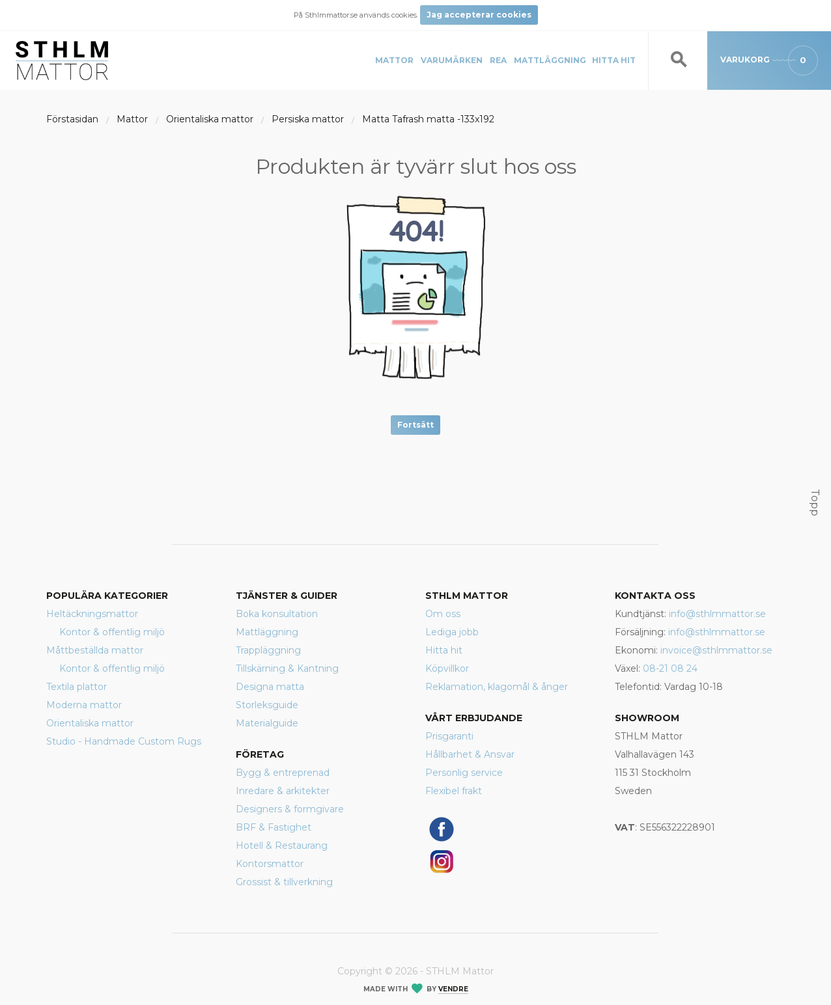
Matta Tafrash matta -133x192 (428, 119)
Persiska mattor (308, 119)
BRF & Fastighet (273, 827)
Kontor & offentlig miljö (112, 632)
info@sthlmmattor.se (717, 614)
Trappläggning (268, 650)
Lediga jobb (452, 632)
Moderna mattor (84, 705)
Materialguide (267, 723)
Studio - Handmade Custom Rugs (123, 741)
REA (498, 60)
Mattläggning (550, 60)
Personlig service (464, 772)
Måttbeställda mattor (94, 650)
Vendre (453, 989)
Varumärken (452, 60)
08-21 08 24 (670, 668)
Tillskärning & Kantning (287, 668)
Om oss (442, 614)
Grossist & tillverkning (284, 882)
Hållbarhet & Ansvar (469, 754)
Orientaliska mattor (209, 119)
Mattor (394, 60)
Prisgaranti (449, 736)
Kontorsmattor (269, 864)
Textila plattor (76, 687)
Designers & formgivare (290, 809)
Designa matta (270, 687)
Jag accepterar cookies (479, 15)
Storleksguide (267, 705)
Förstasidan (72, 119)
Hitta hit (614, 60)
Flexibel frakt (453, 791)
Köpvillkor (447, 668)
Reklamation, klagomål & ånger (496, 687)
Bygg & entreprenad (283, 772)
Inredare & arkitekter (283, 791)
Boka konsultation (277, 614)
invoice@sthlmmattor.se (716, 650)
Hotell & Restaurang (282, 845)
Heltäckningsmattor (92, 614)
